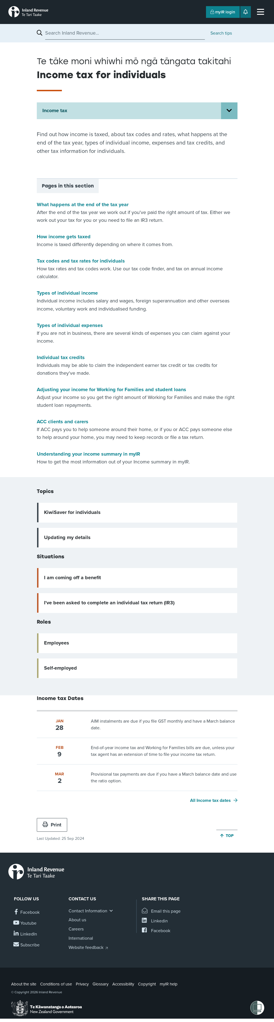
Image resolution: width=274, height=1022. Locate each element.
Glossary (100, 984)
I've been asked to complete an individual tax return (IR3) (109, 603)
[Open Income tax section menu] (229, 110)
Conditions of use (56, 984)
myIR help (169, 984)
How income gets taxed (64, 237)
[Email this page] (161, 911)
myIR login (222, 12)
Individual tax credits (61, 357)
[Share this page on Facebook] (156, 930)
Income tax (54, 110)
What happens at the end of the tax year (82, 204)
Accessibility (123, 984)
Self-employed (60, 668)
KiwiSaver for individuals (72, 512)
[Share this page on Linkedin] (155, 921)
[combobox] (125, 33)
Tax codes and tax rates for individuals (81, 261)
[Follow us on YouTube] (25, 923)
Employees (56, 643)
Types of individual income (67, 293)
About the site (23, 984)
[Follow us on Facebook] (27, 912)
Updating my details (67, 537)
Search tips (221, 33)
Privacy (82, 984)
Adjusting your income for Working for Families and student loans (111, 389)
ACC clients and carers (62, 422)
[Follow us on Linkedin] (25, 934)
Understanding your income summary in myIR (88, 454)
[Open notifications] (245, 12)
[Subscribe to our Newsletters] (27, 945)
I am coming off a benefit (72, 577)
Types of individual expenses (70, 325)
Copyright (147, 984)
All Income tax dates (210, 800)
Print (52, 825)
